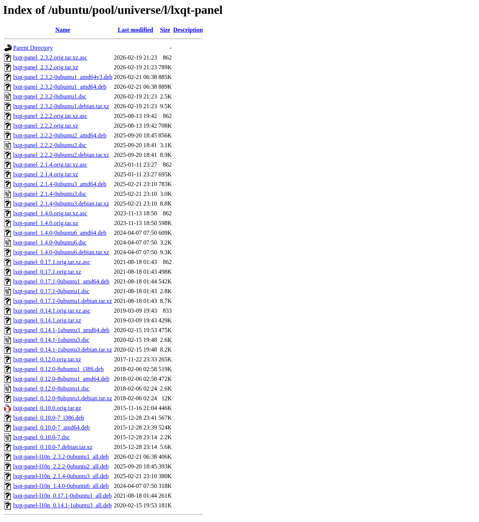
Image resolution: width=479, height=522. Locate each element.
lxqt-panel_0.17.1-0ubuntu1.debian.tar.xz (62, 301)
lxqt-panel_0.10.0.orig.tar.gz (47, 408)
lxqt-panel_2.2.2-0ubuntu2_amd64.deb (59, 135)
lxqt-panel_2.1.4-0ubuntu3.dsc (49, 194)
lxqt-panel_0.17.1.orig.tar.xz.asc (51, 262)
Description (188, 30)
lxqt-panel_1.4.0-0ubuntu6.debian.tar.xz (61, 252)
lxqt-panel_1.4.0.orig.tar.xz (45, 223)
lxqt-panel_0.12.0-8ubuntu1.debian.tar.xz (62, 398)
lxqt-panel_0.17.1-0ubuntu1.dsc (51, 291)
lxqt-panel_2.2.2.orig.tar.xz (45, 125)
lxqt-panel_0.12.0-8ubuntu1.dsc (51, 388)
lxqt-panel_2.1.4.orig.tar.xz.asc (50, 164)
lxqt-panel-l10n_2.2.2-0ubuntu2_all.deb (61, 466)
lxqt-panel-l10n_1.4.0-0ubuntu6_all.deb (61, 486)
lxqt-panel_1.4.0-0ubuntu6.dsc (49, 242)
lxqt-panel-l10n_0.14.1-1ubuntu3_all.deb (62, 505)
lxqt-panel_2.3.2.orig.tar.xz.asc (50, 57)
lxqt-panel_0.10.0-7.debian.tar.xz (52, 447)
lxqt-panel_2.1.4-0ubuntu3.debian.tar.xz (61, 203)
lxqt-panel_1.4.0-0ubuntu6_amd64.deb (59, 233)
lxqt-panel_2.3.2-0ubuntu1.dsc (49, 96)
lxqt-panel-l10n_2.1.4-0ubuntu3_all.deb (61, 476)
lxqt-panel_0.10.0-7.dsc (41, 437)
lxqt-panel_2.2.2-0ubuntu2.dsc (49, 145)
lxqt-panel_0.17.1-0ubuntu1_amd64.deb (61, 281)
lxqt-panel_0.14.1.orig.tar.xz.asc (51, 310)
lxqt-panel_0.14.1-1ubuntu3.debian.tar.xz (62, 349)
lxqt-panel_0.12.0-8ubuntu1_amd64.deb (61, 379)
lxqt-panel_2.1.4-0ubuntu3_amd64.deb (59, 184)
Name (62, 30)
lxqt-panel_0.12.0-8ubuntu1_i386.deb (58, 369)
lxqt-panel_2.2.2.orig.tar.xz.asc (50, 116)
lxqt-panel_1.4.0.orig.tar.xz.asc (50, 213)
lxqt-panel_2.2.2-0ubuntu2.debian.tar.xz (61, 155)
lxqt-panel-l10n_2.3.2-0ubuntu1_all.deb (61, 456)
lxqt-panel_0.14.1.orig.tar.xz (47, 320)
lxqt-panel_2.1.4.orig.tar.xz (45, 174)
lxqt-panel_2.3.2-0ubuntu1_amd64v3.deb (62, 77)
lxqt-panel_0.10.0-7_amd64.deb (51, 427)
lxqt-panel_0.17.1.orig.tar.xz (47, 271)
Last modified (135, 30)
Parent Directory (33, 48)
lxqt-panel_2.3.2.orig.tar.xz (45, 67)
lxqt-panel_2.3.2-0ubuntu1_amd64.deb (59, 87)
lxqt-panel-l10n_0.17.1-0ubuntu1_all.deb (62, 495)
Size (165, 30)
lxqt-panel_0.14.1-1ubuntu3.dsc (51, 340)
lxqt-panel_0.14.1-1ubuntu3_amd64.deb (61, 330)
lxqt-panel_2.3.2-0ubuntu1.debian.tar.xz (61, 106)
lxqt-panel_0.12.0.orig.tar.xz (47, 359)
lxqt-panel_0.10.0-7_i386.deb (48, 418)
